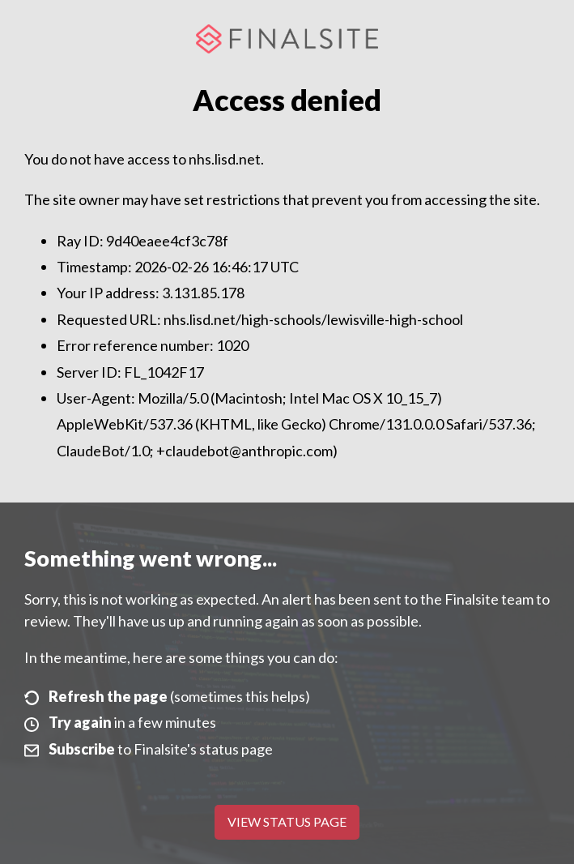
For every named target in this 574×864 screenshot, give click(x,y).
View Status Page (287, 821)
